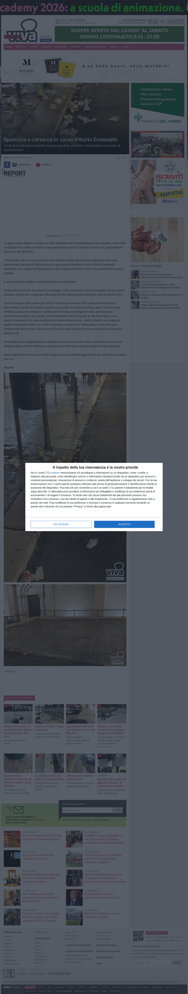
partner (55, 472)
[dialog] (94, 497)
